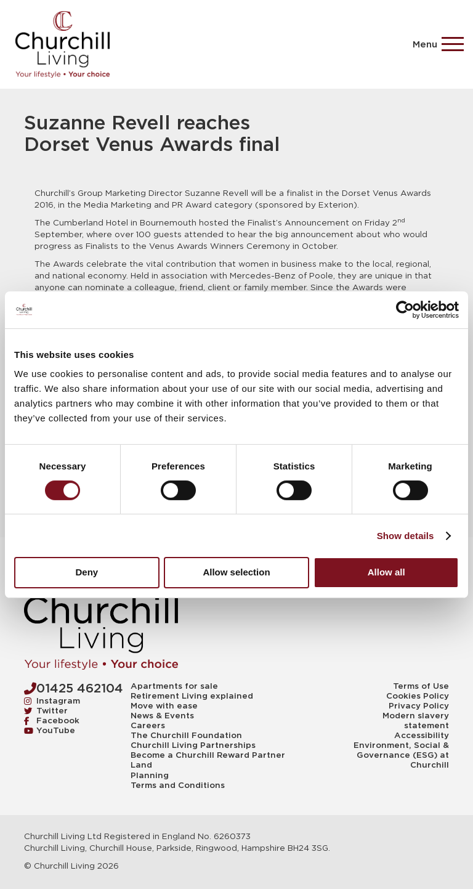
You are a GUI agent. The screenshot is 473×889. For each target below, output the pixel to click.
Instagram (52, 701)
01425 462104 (73, 688)
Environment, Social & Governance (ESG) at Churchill (401, 755)
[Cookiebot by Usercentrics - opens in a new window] (405, 309)
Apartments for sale (174, 686)
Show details (405, 535)
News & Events (162, 716)
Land (141, 765)
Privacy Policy (419, 706)
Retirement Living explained (192, 696)
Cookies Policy (417, 696)
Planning (150, 775)
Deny (86, 572)
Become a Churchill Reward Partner (208, 755)
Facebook (51, 720)
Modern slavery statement (415, 720)
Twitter (46, 711)
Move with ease (164, 706)
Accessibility (421, 735)
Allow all (386, 572)
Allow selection (236, 572)
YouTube (49, 730)
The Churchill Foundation (186, 735)
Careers (148, 725)
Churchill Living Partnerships (193, 745)
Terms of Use (421, 686)
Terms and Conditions (178, 785)
